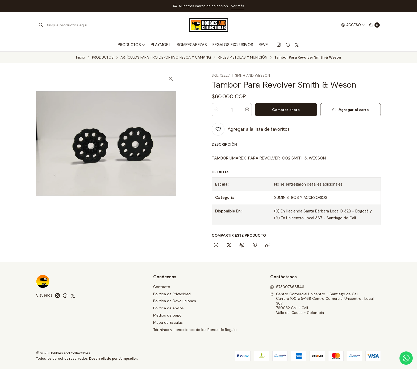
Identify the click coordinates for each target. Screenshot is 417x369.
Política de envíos (168, 308)
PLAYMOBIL (161, 44)
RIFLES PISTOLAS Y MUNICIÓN (242, 57)
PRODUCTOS (103, 57)
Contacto (161, 286)
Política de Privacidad (172, 294)
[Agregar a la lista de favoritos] (251, 129)
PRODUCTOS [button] (131, 44)
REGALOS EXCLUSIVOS (232, 44)
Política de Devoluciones (174, 300)
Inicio (80, 57)
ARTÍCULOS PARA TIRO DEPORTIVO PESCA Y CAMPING (165, 57)
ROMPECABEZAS (192, 44)
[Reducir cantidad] (216, 109)
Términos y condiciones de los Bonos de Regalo (195, 329)
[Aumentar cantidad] (247, 109)
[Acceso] (353, 25)
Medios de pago (167, 315)
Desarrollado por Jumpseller (113, 358)
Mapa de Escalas (168, 322)
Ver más (237, 6)
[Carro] (374, 25)
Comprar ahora (286, 109)
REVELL (265, 44)
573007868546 (287, 286)
